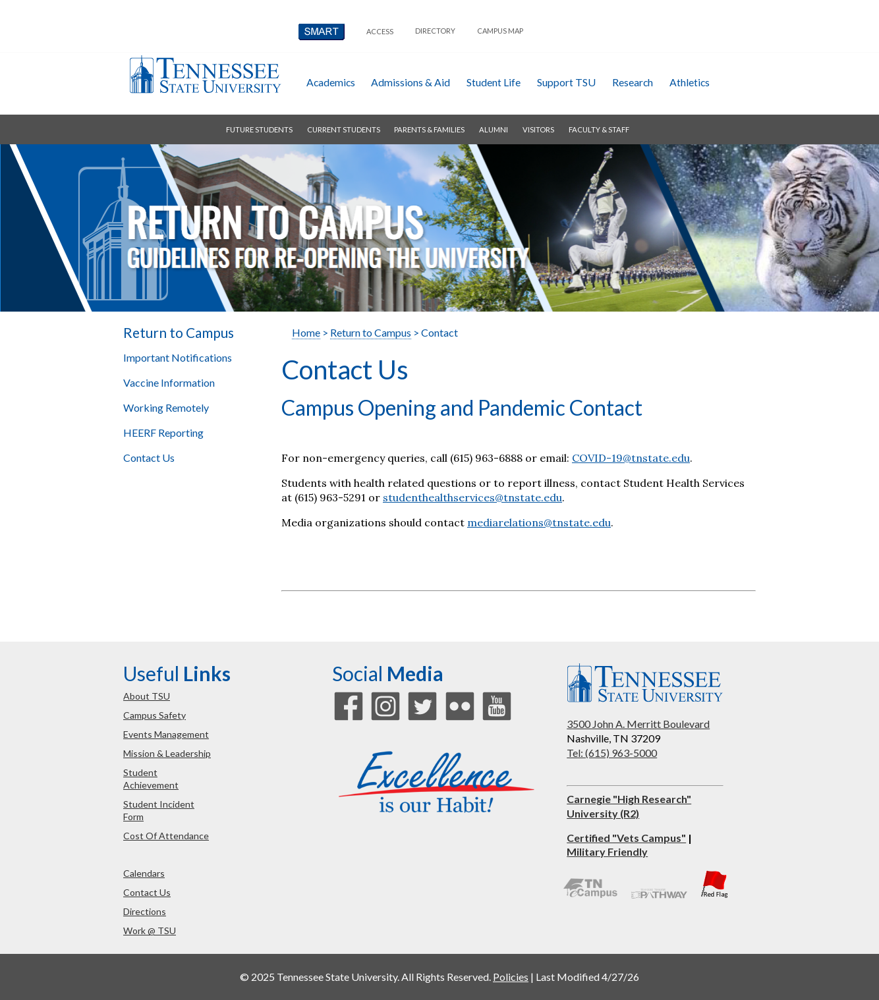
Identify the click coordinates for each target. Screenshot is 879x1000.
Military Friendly (607, 851)
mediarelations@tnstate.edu (539, 522)
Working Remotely (166, 407)
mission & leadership (167, 753)
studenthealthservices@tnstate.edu (472, 497)
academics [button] (330, 82)
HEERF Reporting (163, 432)
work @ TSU (149, 930)
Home (306, 332)
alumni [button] (493, 129)
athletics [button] (689, 82)
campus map (500, 30)
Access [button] (379, 31)
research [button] (632, 82)
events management (166, 734)
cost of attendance (166, 835)
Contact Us (149, 457)
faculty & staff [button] (599, 129)
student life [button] (494, 82)
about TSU (146, 696)
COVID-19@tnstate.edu (631, 457)
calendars (144, 873)
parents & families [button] (429, 129)
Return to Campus (178, 332)
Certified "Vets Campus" (626, 837)
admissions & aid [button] (410, 82)
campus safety (154, 715)
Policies (510, 976)
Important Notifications (177, 357)
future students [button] (259, 129)
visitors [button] (538, 129)
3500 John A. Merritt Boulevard (638, 723)
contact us (147, 892)
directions (144, 911)
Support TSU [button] (566, 82)
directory (435, 30)
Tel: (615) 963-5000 (612, 752)
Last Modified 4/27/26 (587, 976)
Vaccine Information (169, 382)
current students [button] (343, 129)
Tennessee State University (205, 74)
